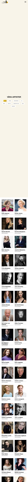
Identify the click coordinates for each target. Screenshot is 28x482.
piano (23, 103)
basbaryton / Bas (16, 103)
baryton (9, 103)
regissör (13, 106)
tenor (4, 103)
